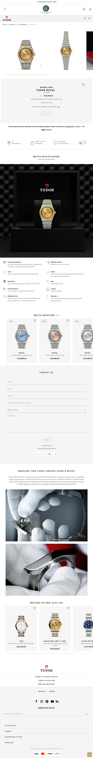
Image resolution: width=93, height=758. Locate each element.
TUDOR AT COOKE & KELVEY (46, 677)
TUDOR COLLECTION (46, 680)
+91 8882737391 (46, 446)
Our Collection (10, 725)
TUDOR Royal (22, 24)
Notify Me (46, 113)
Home (4, 24)
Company (8, 731)
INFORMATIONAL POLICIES (13, 737)
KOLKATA (52, 691)
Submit (46, 440)
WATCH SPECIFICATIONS (40, 106)
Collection (12, 24)
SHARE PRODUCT (53, 107)
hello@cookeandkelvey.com (46, 448)
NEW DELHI (41, 691)
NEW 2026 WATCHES (46, 684)
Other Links (9, 742)
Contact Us (69, 126)
